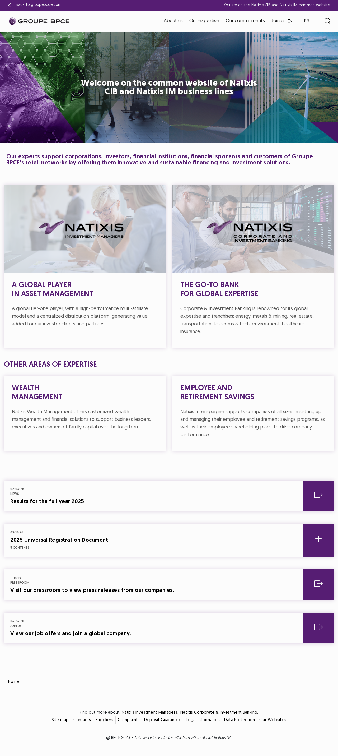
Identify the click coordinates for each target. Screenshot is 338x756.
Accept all (195, 424)
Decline (143, 424)
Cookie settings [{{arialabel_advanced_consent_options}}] (137, 331)
